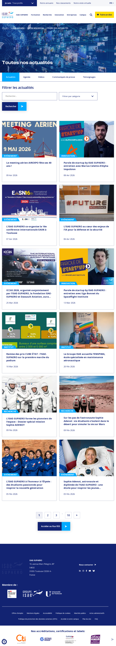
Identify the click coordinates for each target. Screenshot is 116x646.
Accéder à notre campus (70, 612)
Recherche (47, 15)
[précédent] (3, 632)
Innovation (59, 15)
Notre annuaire (46, 3)
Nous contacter (86, 561)
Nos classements (63, 3)
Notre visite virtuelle (82, 3)
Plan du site (86, 612)
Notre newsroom (35, 28)
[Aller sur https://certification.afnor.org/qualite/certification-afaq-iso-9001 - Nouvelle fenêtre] (95, 632)
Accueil (5, 28)
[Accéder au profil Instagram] (83, 567)
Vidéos (41, 77)
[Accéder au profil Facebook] (86, 567)
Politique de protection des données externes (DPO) (37, 612)
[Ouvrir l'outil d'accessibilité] (4, 641)
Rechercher (10, 106)
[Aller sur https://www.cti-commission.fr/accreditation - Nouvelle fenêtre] (21, 632)
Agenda (26, 77)
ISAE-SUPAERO (22, 15)
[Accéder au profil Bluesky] (94, 567)
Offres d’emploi (17, 606)
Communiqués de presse (63, 77)
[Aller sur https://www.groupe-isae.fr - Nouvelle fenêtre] (29, 587)
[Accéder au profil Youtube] (90, 567)
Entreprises (72, 15)
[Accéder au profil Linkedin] (80, 567)
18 (68, 515)
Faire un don (104, 14)
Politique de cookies (63, 606)
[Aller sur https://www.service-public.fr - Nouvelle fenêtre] (9, 587)
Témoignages (89, 77)
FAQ (96, 612)
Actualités (10, 77)
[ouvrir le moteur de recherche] (91, 15)
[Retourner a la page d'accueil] (7, 14)
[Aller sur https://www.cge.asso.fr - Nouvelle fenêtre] (45, 632)
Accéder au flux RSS (50, 526)
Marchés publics (80, 606)
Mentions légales (33, 606)
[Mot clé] (29, 96)
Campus (83, 15)
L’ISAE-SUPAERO (18, 28)
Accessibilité (47, 606)
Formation (35, 15)
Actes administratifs (96, 606)
